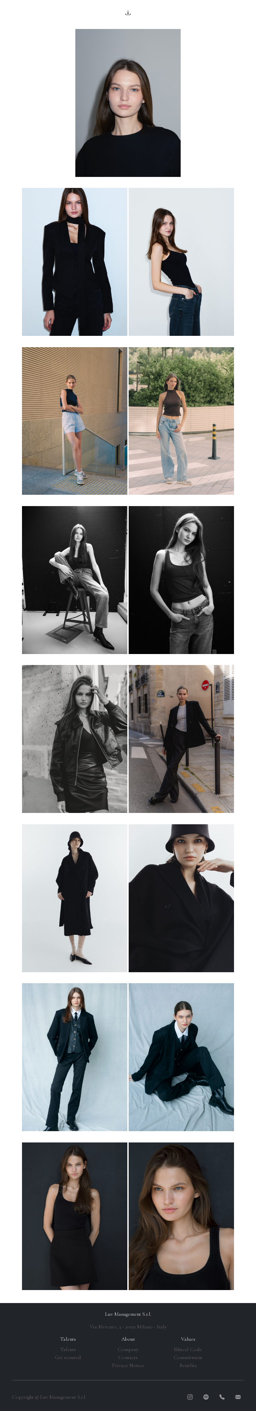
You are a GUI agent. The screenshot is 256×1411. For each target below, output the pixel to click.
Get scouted (68, 1357)
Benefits (188, 1365)
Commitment (188, 1357)
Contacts (128, 1357)
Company (128, 1349)
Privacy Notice (128, 1365)
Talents (68, 1349)
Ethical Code (188, 1349)
